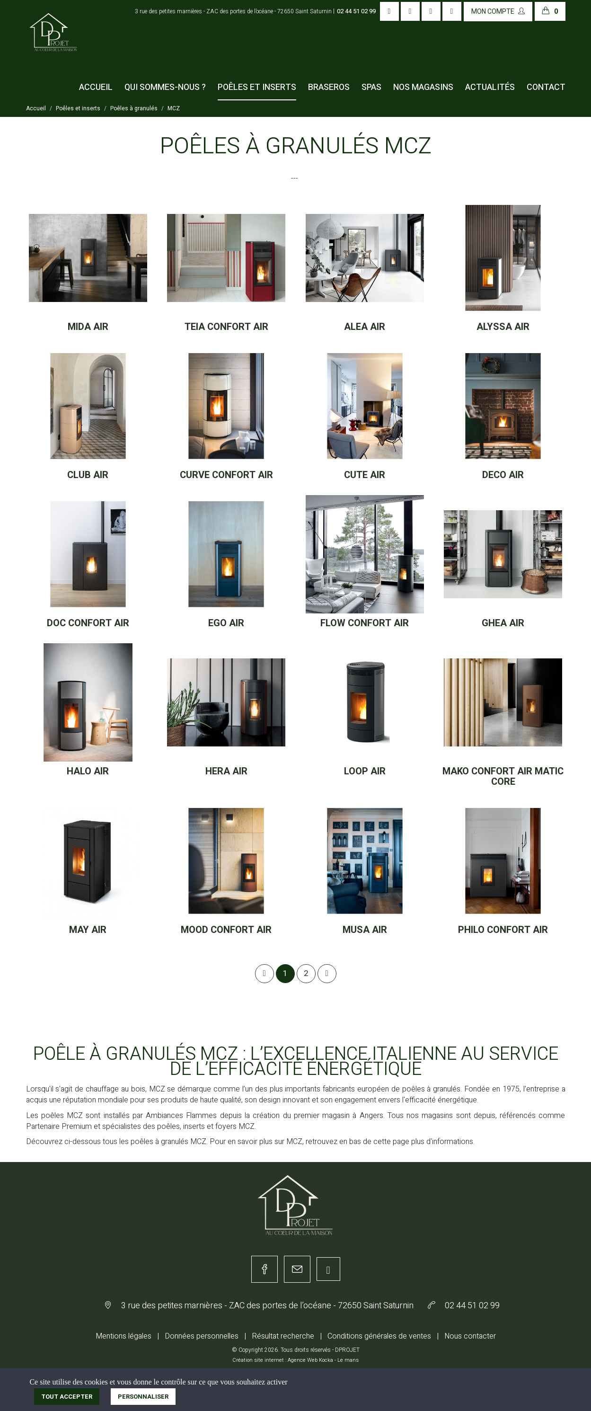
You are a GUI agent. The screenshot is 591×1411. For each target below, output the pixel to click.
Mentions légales (123, 1336)
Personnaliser (143, 1396)
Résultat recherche (283, 1336)
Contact (546, 87)
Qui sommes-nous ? (165, 87)
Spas (371, 87)
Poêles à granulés (134, 108)
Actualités (490, 87)
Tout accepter (66, 1396)
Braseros (329, 87)
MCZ (174, 108)
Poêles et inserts (257, 87)
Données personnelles (201, 1336)
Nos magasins (423, 87)
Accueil (96, 87)
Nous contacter (470, 1336)
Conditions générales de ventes (379, 1336)
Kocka (326, 1360)
